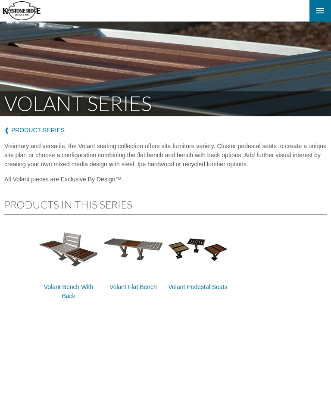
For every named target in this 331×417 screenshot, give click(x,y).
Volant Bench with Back (68, 262)
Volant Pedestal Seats (198, 257)
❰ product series (34, 130)
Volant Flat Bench (133, 257)
